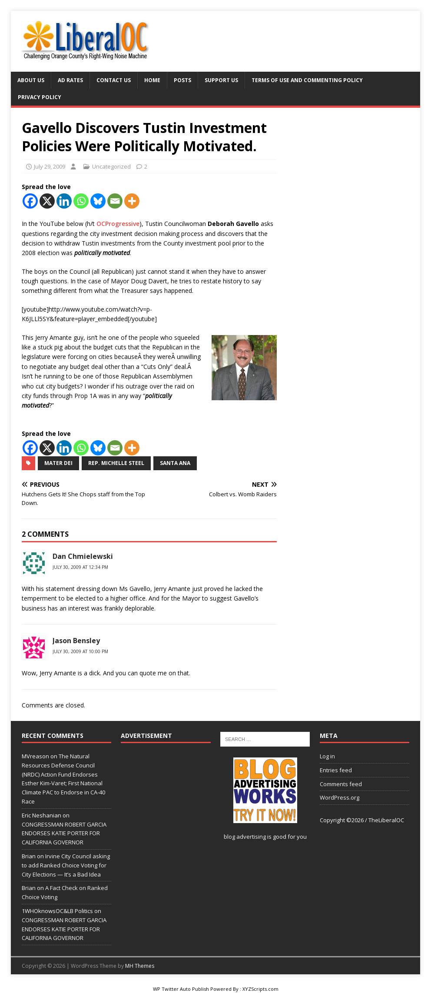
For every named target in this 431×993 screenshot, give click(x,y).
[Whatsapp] (81, 201)
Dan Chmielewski (83, 556)
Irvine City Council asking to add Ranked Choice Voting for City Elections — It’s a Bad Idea (66, 865)
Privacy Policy (39, 97)
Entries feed (336, 770)
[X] (47, 201)
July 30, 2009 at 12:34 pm (80, 567)
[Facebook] (30, 201)
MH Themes (139, 966)
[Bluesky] (98, 201)
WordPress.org (339, 797)
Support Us (221, 80)
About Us (30, 80)
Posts (182, 80)
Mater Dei (58, 463)
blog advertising (245, 836)
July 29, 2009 (49, 166)
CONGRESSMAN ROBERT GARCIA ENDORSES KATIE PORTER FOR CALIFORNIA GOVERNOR (64, 833)
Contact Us (113, 80)
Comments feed (341, 784)
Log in (327, 756)
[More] (131, 201)
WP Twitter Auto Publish (181, 989)
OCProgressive (117, 223)
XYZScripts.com (260, 989)
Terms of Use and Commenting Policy (307, 80)
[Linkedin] (64, 201)
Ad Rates (70, 80)
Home (152, 80)
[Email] (115, 201)
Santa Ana (175, 463)
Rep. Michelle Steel (116, 463)
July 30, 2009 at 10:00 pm (80, 651)
